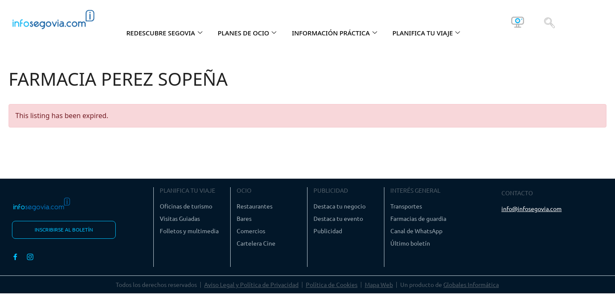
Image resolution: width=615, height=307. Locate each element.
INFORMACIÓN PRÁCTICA (334, 33)
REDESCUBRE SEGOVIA (164, 33)
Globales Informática (471, 285)
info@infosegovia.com (531, 208)
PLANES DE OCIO (247, 33)
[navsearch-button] (549, 22)
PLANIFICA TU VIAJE (426, 33)
